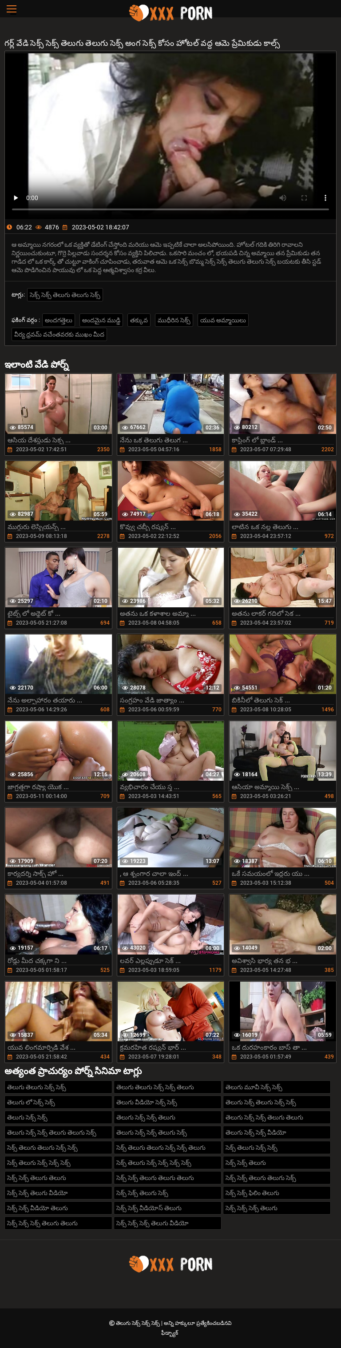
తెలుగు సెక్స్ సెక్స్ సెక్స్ (138, 1323)
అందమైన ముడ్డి (101, 320)
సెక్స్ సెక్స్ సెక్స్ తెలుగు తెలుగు (42, 1223)
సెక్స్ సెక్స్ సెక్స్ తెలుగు (252, 1208)
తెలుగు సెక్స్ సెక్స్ (27, 1117)
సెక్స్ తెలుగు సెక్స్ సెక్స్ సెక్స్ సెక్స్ (153, 1162)
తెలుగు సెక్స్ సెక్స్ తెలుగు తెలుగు (264, 1117)
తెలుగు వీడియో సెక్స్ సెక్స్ (146, 1102)
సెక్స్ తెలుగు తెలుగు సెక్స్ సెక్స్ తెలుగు (161, 1147)
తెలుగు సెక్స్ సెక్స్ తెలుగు (145, 1117)
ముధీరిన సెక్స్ (174, 320)
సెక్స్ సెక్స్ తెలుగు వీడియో (37, 1192)
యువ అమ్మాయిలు (223, 320)
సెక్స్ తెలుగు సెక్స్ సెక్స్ (252, 1147)
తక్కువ (139, 320)
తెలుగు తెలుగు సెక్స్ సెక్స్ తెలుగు (155, 1087)
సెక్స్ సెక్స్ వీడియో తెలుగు (37, 1208)
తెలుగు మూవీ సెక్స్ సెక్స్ (254, 1087)
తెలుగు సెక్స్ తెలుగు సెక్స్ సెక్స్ (261, 1102)
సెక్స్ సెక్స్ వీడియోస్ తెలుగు (149, 1208)
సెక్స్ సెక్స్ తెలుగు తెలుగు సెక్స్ (65, 294)
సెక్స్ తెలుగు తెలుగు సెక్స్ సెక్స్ (42, 1147)
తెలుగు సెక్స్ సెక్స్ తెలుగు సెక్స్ (151, 1132)
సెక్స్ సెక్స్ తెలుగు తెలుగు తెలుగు (155, 1177)
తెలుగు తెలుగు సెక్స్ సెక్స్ (36, 1087)
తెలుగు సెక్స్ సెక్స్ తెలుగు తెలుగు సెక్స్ (51, 1132)
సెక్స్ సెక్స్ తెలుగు (246, 1162)
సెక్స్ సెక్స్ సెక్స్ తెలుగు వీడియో (152, 1223)
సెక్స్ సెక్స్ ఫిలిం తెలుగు (252, 1192)
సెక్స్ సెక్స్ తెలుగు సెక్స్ (142, 1192)
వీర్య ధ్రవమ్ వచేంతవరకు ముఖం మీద (59, 334)
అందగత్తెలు (58, 320)
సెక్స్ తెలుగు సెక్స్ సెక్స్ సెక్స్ (39, 1162)
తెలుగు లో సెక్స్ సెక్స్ (31, 1102)
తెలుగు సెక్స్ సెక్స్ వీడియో (256, 1132)
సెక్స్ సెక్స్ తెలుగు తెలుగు (36, 1177)
